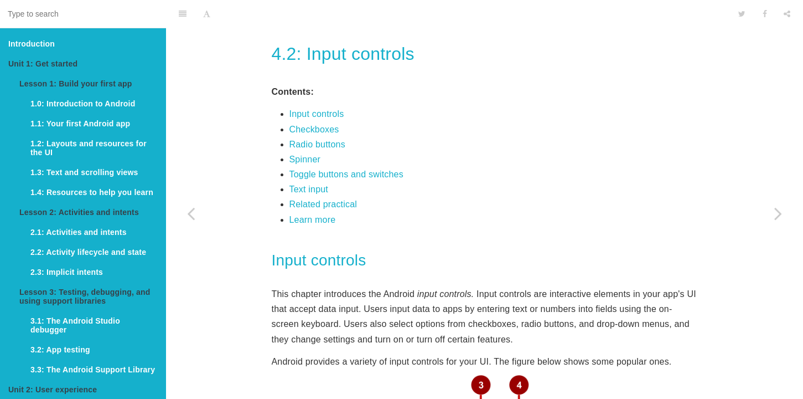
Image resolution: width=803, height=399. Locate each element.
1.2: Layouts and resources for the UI (88, 148)
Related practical (323, 176)
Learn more (312, 192)
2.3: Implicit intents (66, 272)
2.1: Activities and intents (78, 232)
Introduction (31, 43)
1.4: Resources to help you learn (91, 192)
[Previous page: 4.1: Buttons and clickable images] (191, 213)
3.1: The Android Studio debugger (75, 325)
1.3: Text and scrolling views (84, 172)
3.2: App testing (60, 349)
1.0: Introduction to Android (82, 103)
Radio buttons (317, 116)
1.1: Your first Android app (80, 123)
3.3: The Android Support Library (92, 369)
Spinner (305, 131)
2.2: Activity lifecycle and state (88, 252)
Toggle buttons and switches (346, 146)
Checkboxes (314, 101)
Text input (308, 161)
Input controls (316, 86)
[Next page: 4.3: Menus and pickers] (778, 213)
